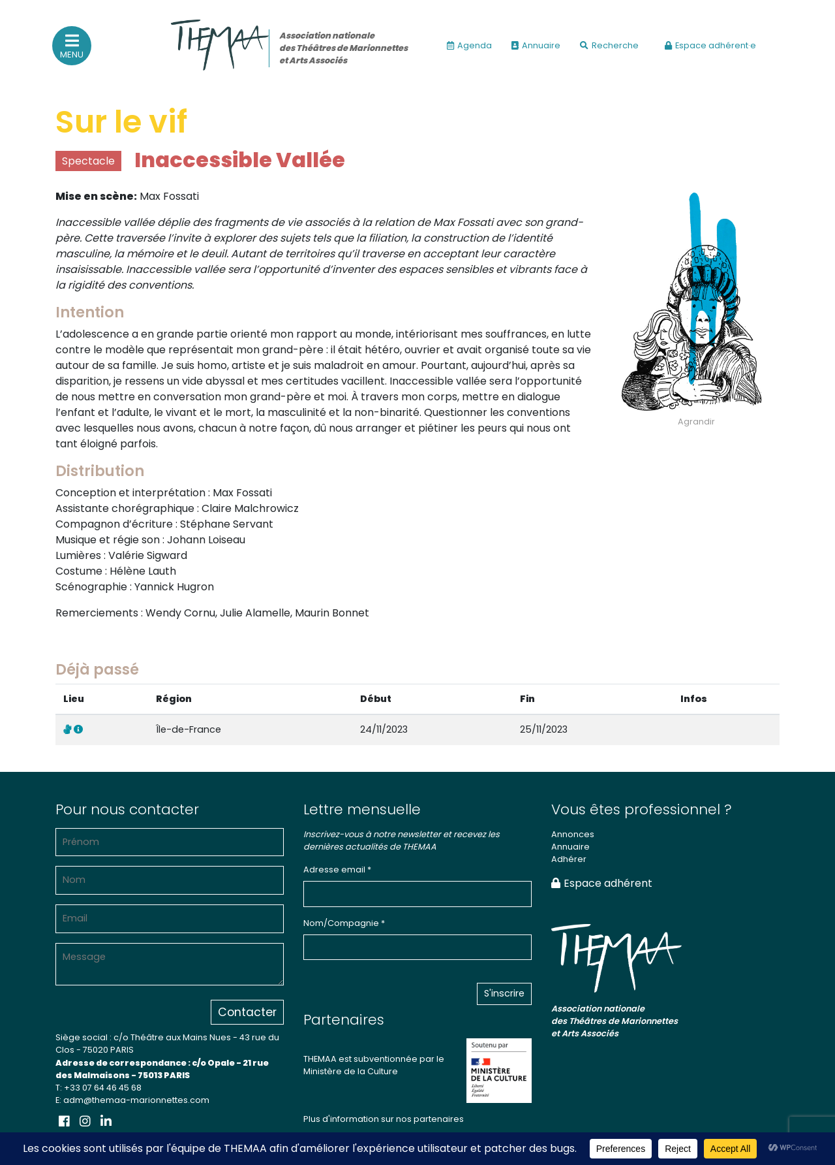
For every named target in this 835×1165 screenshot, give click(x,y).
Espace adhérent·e (710, 45)
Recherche (609, 45)
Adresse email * (337, 869)
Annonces (572, 834)
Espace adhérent (601, 883)
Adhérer (568, 859)
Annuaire (535, 45)
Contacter (247, 1012)
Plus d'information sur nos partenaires (383, 1119)
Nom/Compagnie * (344, 923)
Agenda (469, 45)
